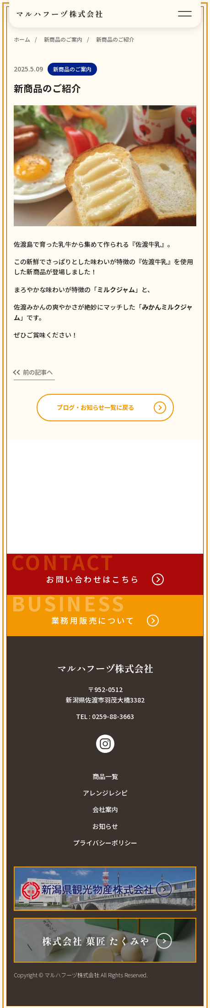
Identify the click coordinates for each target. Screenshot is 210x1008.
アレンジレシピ (105, 793)
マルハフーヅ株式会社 (60, 13)
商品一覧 (105, 776)
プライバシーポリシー (105, 843)
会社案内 (105, 810)
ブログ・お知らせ (95, 408)
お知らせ (105, 826)
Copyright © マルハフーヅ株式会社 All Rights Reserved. (81, 975)
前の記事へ (39, 372)
